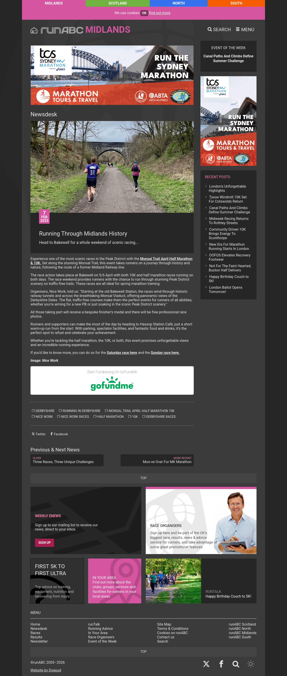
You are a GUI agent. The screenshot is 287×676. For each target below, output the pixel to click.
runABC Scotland (242, 624)
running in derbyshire (79, 411)
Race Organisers (101, 637)
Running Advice (100, 628)
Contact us (165, 637)
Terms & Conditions (173, 628)
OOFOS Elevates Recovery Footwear (229, 257)
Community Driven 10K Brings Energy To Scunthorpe (227, 233)
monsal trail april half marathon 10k (139, 411)
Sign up (44, 543)
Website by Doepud (45, 670)
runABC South (240, 637)
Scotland (118, 3)
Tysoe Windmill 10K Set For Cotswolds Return (228, 199)
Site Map (164, 624)
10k (133, 417)
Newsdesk (38, 628)
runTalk (94, 624)
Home (35, 624)
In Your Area (98, 633)
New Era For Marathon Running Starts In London (229, 246)
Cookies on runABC (172, 633)
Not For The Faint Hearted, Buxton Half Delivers (230, 268)
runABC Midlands (243, 633)
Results (36, 637)
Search (162, 641)
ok (144, 13)
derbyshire (43, 411)
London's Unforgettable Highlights (227, 188)
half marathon (108, 417)
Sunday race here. (165, 353)
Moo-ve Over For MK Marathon (157, 460)
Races (35, 633)
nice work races (73, 417)
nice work (42, 417)
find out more (159, 13)
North (179, 3)
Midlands (54, 3)
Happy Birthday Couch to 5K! (229, 279)
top (143, 478)
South (236, 3)
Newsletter (39, 641)
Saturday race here (122, 353)
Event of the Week (102, 641)
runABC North (240, 628)
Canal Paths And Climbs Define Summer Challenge (229, 210)
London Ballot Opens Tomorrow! (225, 289)
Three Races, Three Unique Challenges (67, 460)
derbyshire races (159, 417)
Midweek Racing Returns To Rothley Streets (228, 221)
